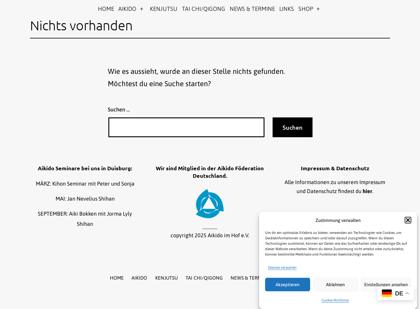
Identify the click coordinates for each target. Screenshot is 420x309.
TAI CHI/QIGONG (203, 8)
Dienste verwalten (282, 267)
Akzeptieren (287, 284)
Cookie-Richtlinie (335, 300)
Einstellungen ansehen (386, 284)
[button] (408, 220)
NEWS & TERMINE (252, 8)
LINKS (286, 8)
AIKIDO (127, 8)
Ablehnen (335, 284)
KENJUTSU (163, 8)
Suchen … (119, 109)
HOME (106, 8)
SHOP (305, 8)
